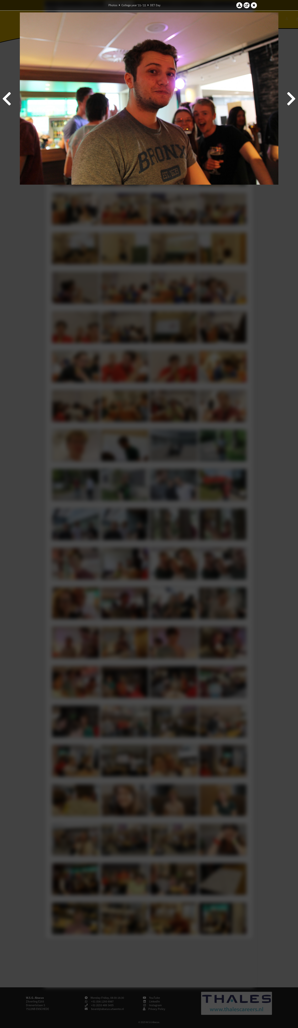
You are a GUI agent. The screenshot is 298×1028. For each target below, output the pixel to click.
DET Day (155, 5)
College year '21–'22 (133, 5)
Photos (112, 5)
